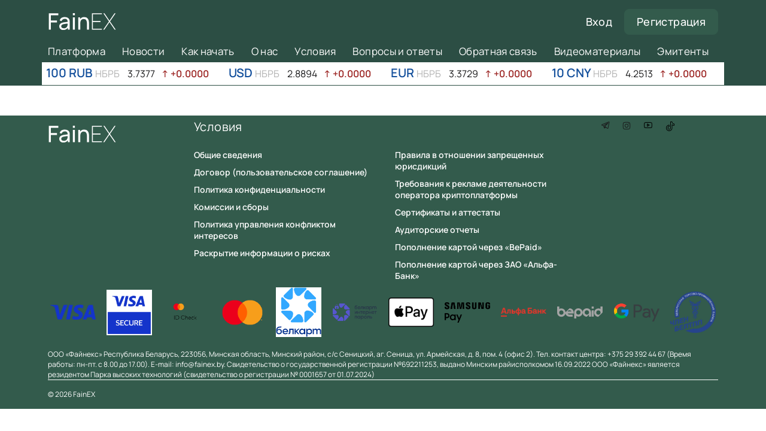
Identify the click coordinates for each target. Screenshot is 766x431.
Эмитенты (683, 51)
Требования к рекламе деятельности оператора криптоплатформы (470, 189)
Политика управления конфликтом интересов (265, 229)
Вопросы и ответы (397, 51)
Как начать (207, 51)
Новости (143, 51)
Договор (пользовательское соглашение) (280, 172)
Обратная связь (498, 51)
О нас (264, 51)
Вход (599, 21)
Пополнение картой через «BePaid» (468, 247)
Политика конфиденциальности (259, 189)
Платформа (76, 51)
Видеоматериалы (597, 51)
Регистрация (671, 21)
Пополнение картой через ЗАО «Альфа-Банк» (476, 270)
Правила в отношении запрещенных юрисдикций (469, 160)
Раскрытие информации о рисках (262, 253)
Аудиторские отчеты (437, 229)
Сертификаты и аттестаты (447, 212)
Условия (315, 51)
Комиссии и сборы (231, 207)
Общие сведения (228, 154)
